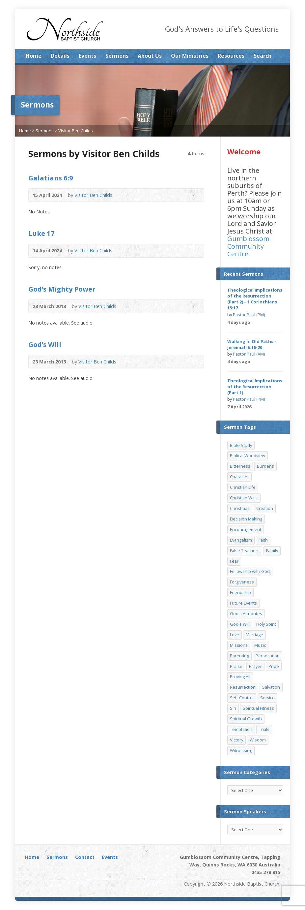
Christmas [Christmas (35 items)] (240, 508)
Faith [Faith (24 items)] (263, 540)
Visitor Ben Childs (75, 131)
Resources (231, 55)
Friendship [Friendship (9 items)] (240, 592)
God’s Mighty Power (62, 289)
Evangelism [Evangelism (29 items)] (241, 540)
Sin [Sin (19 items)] (233, 708)
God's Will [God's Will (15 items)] (240, 624)
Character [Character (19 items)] (239, 477)
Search (262, 55)
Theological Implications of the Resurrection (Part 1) (254, 386)
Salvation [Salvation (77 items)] (271, 687)
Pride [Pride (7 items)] (273, 666)
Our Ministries (189, 55)
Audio (122, 195)
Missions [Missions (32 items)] (239, 645)
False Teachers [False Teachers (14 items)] (245, 550)
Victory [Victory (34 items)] (236, 740)
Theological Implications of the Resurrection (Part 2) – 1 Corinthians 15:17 (254, 299)
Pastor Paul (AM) (249, 354)
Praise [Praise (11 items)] (236, 666)
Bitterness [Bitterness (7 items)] (240, 466)
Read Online (132, 195)
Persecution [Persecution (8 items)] (268, 656)
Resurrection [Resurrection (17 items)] (243, 687)
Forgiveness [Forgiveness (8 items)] (242, 582)
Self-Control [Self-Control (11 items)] (242, 698)
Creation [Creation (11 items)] (264, 508)
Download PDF (146, 306)
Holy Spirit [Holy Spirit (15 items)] (266, 624)
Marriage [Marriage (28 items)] (254, 635)
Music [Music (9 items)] (260, 645)
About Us (150, 55)
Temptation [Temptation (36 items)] (241, 729)
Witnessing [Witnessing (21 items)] (241, 750)
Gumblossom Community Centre (248, 246)
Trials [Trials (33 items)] (264, 729)
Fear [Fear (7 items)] (234, 561)
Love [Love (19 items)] (234, 635)
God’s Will (44, 344)
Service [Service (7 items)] (267, 698)
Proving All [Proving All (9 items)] (240, 676)
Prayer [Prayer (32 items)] (255, 666)
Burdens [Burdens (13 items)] (265, 466)
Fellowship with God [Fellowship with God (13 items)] (250, 571)
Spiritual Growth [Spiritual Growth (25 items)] (246, 719)
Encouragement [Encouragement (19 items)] (245, 529)
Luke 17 (41, 233)
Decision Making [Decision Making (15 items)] (246, 519)
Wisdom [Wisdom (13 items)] (258, 740)
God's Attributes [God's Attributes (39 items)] (246, 613)
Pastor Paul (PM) (249, 315)
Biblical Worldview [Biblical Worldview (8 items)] (247, 455)
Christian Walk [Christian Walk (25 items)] (244, 498)
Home (34, 55)
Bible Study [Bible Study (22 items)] (241, 445)
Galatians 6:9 (50, 177)
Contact (85, 857)
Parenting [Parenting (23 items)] (239, 656)
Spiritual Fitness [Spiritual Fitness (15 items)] (258, 708)
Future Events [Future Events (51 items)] (243, 603)
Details (60, 55)
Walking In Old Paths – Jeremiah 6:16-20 (252, 344)
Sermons (116, 55)
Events (87, 55)
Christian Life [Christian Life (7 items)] (243, 487)
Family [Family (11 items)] (272, 550)
